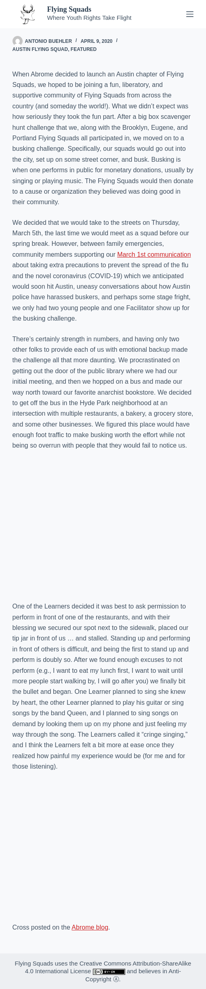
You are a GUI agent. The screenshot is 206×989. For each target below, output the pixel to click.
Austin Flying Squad (40, 49)
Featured (84, 49)
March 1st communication (154, 254)
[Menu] (189, 14)
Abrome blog (89, 927)
